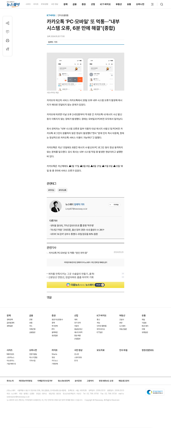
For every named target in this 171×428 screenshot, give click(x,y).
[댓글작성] (7, 31)
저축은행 (32, 329)
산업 (93, 4)
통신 (98, 319)
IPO (53, 329)
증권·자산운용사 (57, 319)
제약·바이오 (101, 329)
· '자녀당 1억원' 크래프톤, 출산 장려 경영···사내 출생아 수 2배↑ (76, 229)
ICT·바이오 (105, 4)
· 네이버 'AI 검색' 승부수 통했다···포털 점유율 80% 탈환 (73, 234)
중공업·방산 (78, 329)
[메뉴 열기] (152, 4)
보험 (30, 323)
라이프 (35, 4)
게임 (98, 323)
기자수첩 (32, 361)
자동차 (76, 326)
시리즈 (28, 4)
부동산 (119, 4)
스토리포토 (78, 357)
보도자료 (100, 350)
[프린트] (7, 40)
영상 (53, 357)
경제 (65, 4)
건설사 (121, 319)
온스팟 (76, 354)
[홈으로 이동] (13, 4)
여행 (143, 329)
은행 (30, 319)
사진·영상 (54, 4)
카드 (30, 326)
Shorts (54, 354)
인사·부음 (123, 350)
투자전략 (55, 326)
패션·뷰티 (145, 326)
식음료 (144, 323)
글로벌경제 (10, 323)
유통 (129, 4)
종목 (53, 323)
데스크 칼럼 (33, 357)
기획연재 (55, 364)
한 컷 (76, 361)
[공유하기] (7, 23)
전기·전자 (77, 323)
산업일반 (77, 339)
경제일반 (10, 326)
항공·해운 (77, 335)
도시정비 (122, 326)
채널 (143, 319)
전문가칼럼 (33, 354)
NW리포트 (10, 354)
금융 (75, 4)
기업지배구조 (11, 364)
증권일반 (55, 335)
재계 (75, 319)
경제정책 (10, 319)
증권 (84, 4)
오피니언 (140, 4)
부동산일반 (123, 329)
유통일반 (145, 332)
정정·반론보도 (148, 350)
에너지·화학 (78, 332)
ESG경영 (44, 4)
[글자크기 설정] (7, 49)
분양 (120, 323)
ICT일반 (99, 332)
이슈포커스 (10, 361)
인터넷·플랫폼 (63, 15)
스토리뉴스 (10, 357)
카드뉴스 (55, 361)
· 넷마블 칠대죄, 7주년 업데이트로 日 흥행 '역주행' (71, 225)
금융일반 (32, 332)
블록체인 (55, 332)
